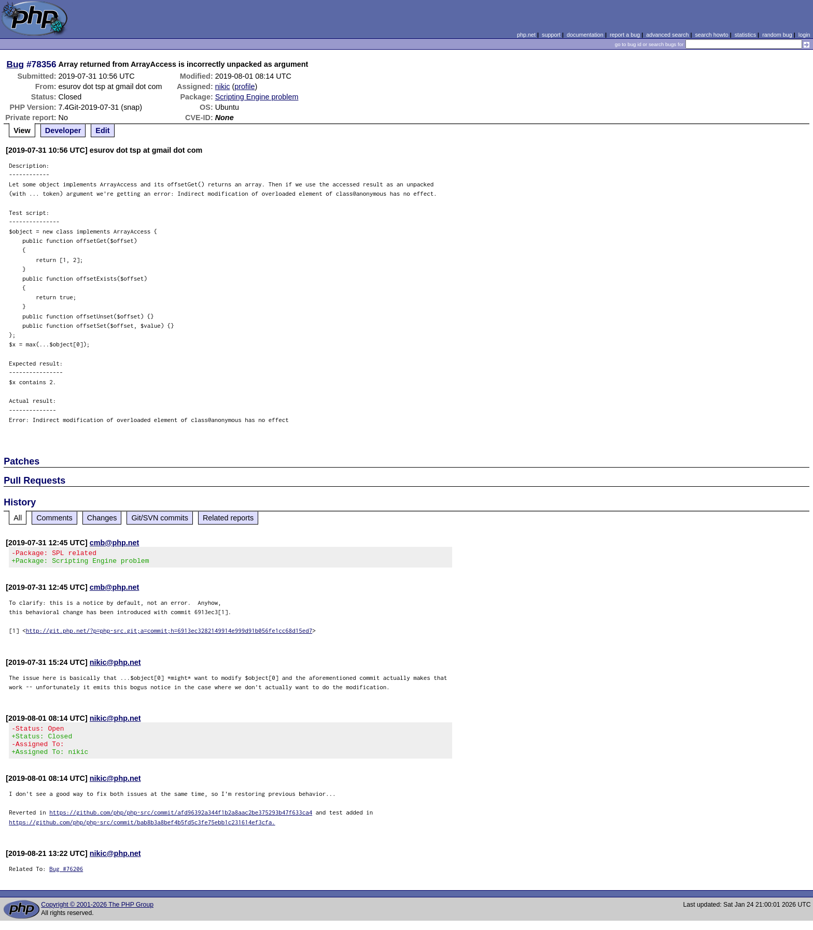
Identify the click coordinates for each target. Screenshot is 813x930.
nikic (222, 86)
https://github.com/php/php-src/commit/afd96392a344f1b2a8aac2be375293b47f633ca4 (180, 821)
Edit (102, 130)
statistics (745, 35)
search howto (711, 35)
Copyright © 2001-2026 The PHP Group (97, 914)
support (551, 35)
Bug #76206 (66, 878)
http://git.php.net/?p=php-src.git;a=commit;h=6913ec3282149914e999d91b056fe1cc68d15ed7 (169, 633)
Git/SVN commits (159, 518)
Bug (15, 64)
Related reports (228, 518)
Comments (54, 518)
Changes (102, 518)
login (804, 35)
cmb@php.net (114, 543)
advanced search (667, 35)
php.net (526, 35)
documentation (585, 35)
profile (244, 86)
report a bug (625, 35)
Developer (63, 130)
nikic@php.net (115, 665)
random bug (777, 35)
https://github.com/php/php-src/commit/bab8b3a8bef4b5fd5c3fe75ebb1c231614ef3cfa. (142, 831)
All (17, 518)
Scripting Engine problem (257, 97)
